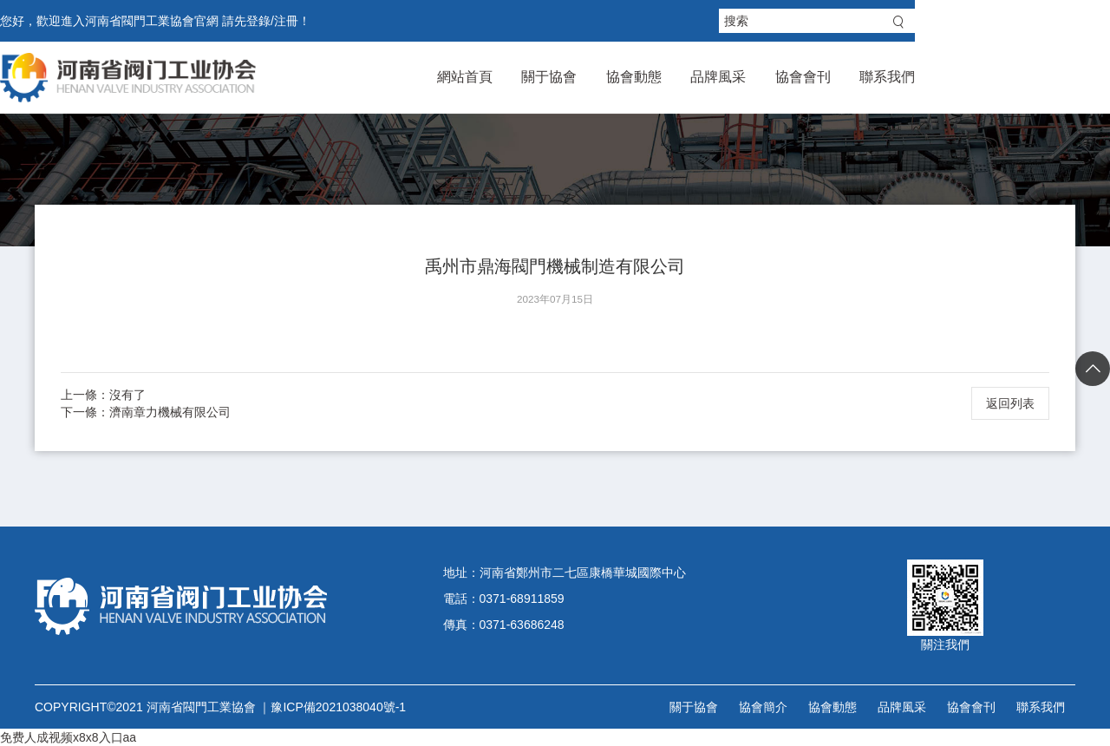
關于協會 (657, 76)
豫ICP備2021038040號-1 (338, 707)
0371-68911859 (522, 598)
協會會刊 (949, 76)
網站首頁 (559, 76)
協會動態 (754, 76)
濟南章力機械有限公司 (170, 412)
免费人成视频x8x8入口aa (68, 737)
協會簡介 (763, 707)
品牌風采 (852, 76)
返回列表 (1010, 403)
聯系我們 (1047, 76)
